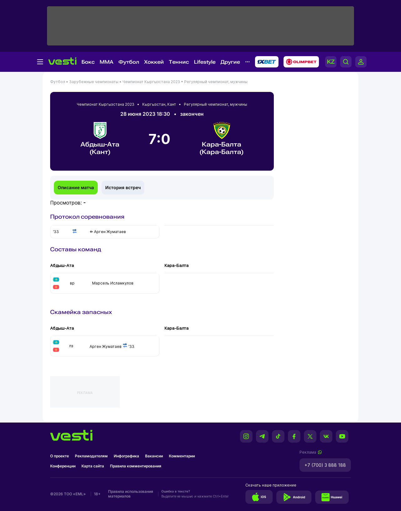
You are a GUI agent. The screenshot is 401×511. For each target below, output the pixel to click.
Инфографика (126, 456)
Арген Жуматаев (106, 346)
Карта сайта (92, 466)
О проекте (59, 456)
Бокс (88, 62)
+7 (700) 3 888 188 (325, 465)
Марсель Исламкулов (112, 283)
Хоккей (154, 62)
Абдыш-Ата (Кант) (100, 139)
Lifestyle (205, 62)
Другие (230, 62)
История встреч (123, 187)
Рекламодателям (91, 456)
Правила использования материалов (130, 493)
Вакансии (154, 456)
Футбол (128, 62)
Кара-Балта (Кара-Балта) (221, 139)
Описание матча (76, 187)
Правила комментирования (135, 466)
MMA (106, 62)
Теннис (179, 62)
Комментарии (182, 456)
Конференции (63, 466)
